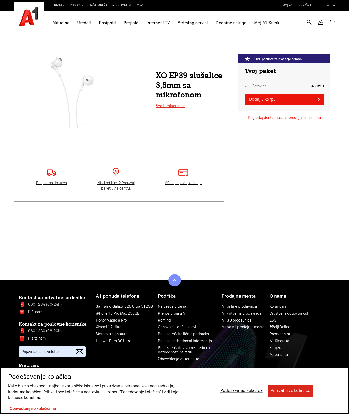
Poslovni (77, 5)
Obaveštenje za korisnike (178, 359)
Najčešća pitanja (172, 307)
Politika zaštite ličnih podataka (183, 334)
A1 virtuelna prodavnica (241, 314)
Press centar (280, 334)
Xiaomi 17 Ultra (109, 327)
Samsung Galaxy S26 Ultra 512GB (124, 307)
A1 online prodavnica (239, 307)
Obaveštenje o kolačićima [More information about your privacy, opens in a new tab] (32, 408)
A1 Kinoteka (279, 341)
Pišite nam (37, 338)
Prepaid (131, 22)
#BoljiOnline (122, 5)
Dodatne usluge (231, 22)
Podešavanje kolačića (241, 390)
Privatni (58, 5)
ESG (273, 320)
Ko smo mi (278, 307)
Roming (164, 320)
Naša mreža (98, 5)
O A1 (140, 5)
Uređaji (84, 22)
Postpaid (107, 22)
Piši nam (35, 312)
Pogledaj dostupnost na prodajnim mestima (284, 118)
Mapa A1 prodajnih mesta (243, 327)
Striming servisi (193, 22)
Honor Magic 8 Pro (111, 320)
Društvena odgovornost (289, 314)
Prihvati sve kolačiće (290, 390)
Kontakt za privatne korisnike (52, 297)
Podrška (304, 5)
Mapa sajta (279, 355)
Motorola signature (111, 334)
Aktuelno (60, 22)
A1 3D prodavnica (237, 320)
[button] (320, 22)
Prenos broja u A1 (172, 314)
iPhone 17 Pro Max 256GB (117, 314)
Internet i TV (158, 22)
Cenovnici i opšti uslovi (177, 327)
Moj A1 (287, 5)
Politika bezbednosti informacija (185, 341)
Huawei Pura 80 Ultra (113, 341)
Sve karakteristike (170, 106)
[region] (174, 391)
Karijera (276, 348)
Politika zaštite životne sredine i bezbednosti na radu (184, 350)
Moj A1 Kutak (266, 22)
